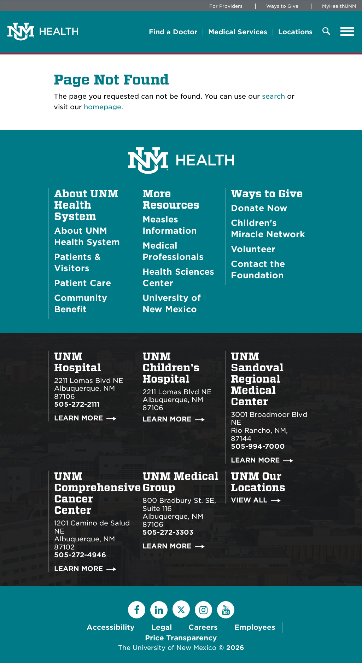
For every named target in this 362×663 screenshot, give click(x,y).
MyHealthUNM (339, 6)
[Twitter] (181, 609)
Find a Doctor (173, 32)
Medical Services (237, 32)
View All (249, 500)
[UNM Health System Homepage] (181, 140)
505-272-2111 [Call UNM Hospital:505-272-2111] (77, 404)
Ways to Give (282, 6)
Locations (295, 32)
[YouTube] (225, 609)
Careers (203, 627)
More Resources (170, 199)
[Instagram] (203, 609)
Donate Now (259, 208)
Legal (161, 627)
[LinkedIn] (159, 609)
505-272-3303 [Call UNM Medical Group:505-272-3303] (167, 532)
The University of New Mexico (167, 647)
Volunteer (253, 249)
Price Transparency (181, 638)
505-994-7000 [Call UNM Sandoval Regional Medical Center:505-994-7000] (258, 446)
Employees (254, 627)
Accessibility (111, 627)
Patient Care (82, 283)
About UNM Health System (86, 205)
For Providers (226, 6)
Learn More (78, 418)
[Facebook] (136, 609)
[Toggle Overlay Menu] (326, 31)
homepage (102, 107)
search (273, 96)
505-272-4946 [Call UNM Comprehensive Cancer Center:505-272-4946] (80, 555)
